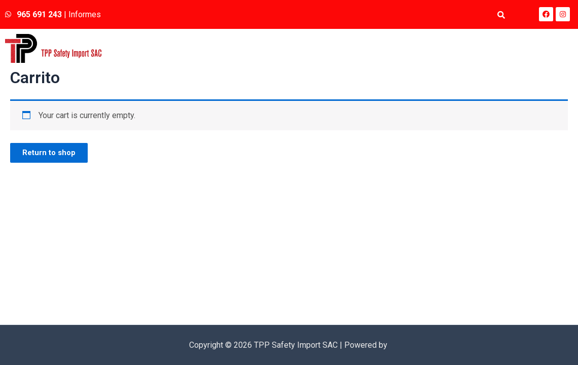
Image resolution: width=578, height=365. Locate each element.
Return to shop (53, 154)
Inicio (356, 48)
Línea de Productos (480, 48)
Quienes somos (406, 48)
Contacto (549, 48)
